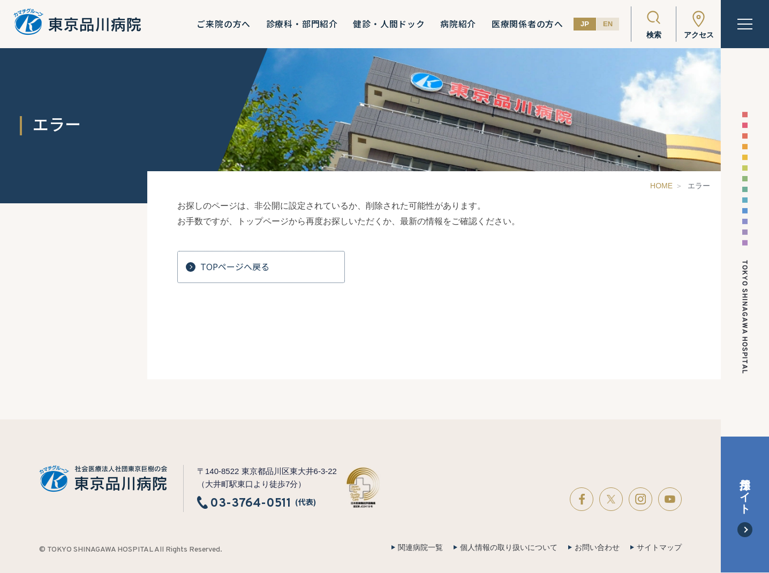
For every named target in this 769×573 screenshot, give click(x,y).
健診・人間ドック (389, 24)
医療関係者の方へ (527, 24)
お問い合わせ (597, 547)
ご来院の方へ (224, 24)
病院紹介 (458, 24)
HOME (661, 185)
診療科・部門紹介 (302, 24)
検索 (653, 34)
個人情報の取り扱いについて (508, 547)
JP (584, 24)
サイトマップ (659, 547)
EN (608, 24)
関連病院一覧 (420, 547)
